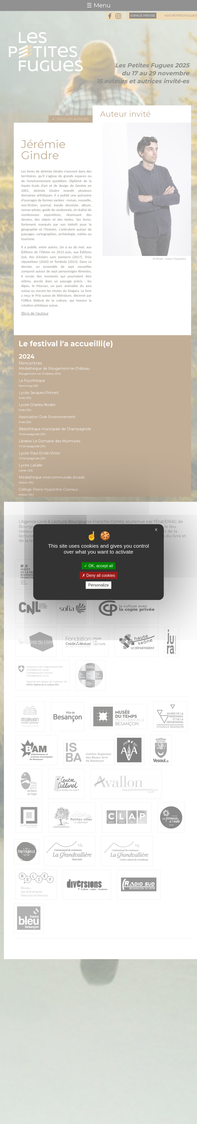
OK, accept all (98, 566)
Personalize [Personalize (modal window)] (98, 585)
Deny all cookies (98, 575)
